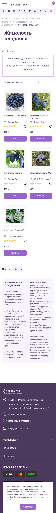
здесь (9, 500)
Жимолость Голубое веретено (39, 117)
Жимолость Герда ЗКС (14, 230)
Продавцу (28, 456)
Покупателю (28, 448)
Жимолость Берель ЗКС (40, 173)
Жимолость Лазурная (13, 173)
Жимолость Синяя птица (15, 116)
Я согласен (28, 507)
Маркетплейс (28, 440)
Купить (15, 138)
